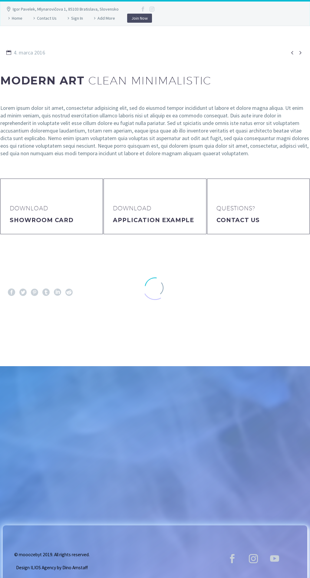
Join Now (139, 18)
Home (17, 18)
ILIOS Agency (43, 567)
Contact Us (47, 18)
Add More (106, 18)
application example (153, 220)
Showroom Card (42, 220)
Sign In (77, 18)
